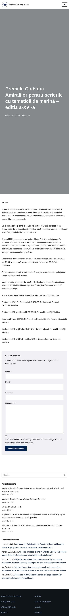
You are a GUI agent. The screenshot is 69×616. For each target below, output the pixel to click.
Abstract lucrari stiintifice (11, 596)
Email (8, 382)
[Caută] (32, 475)
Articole (38, 607)
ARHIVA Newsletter (43, 602)
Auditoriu (38, 613)
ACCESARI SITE (8, 602)
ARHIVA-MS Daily (8, 607)
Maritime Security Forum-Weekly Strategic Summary (24, 499)
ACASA (38, 596)
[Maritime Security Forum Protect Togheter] (15, 4)
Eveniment (26, 115)
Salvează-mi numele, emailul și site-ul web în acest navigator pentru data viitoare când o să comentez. (33, 441)
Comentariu (10, 403)
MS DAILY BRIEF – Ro (11, 507)
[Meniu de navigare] (64, 4)
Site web (9, 393)
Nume (8, 372)
